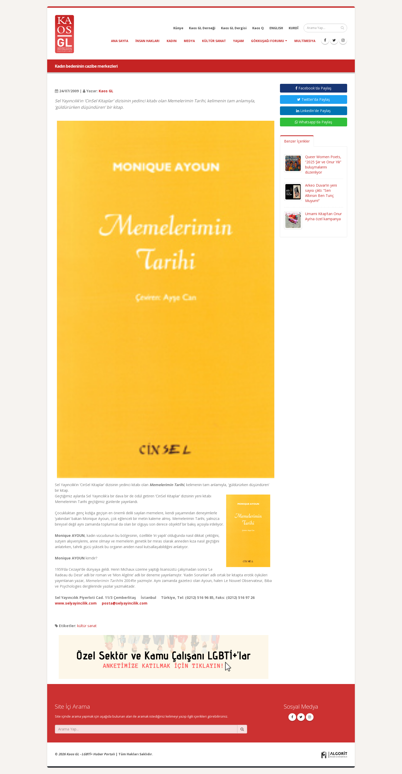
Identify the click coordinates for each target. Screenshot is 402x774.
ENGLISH (276, 28)
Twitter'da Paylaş (313, 99)
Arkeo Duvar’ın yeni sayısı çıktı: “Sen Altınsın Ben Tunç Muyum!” (321, 193)
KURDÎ (293, 28)
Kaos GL (106, 90)
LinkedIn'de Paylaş (313, 110)
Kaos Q (258, 28)
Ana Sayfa (119, 41)
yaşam (238, 41)
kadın (172, 41)
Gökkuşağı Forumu (267, 41)
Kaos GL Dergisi (234, 28)
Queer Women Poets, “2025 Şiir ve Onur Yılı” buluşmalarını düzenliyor (323, 164)
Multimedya (304, 41)
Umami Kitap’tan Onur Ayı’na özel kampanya (323, 216)
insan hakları (147, 41)
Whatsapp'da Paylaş (313, 121)
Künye (178, 28)
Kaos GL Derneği (202, 28)
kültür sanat (214, 41)
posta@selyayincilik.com (124, 603)
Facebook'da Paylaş (313, 88)
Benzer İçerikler (297, 141)
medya (189, 41)
